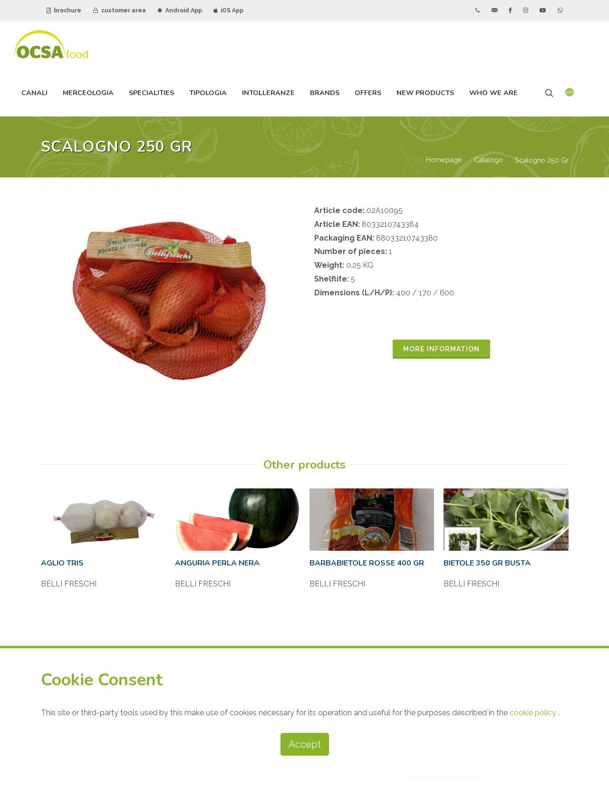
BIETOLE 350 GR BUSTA (487, 551)
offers (368, 92)
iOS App (228, 10)
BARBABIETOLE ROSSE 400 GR (366, 551)
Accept (305, 744)
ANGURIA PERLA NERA (217, 551)
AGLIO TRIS (62, 551)
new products (425, 92)
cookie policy (534, 712)
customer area (119, 10)
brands (324, 92)
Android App (179, 10)
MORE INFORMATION (441, 349)
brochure (64, 10)
